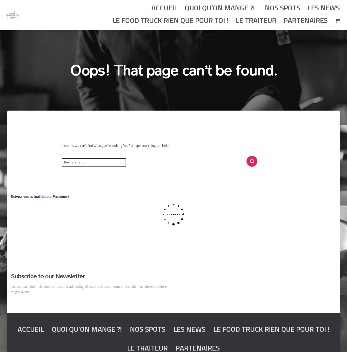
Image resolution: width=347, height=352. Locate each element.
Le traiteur (256, 21)
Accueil (164, 8)
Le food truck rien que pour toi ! (170, 21)
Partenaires (306, 21)
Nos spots (281, 8)
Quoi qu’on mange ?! (220, 8)
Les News (324, 8)
